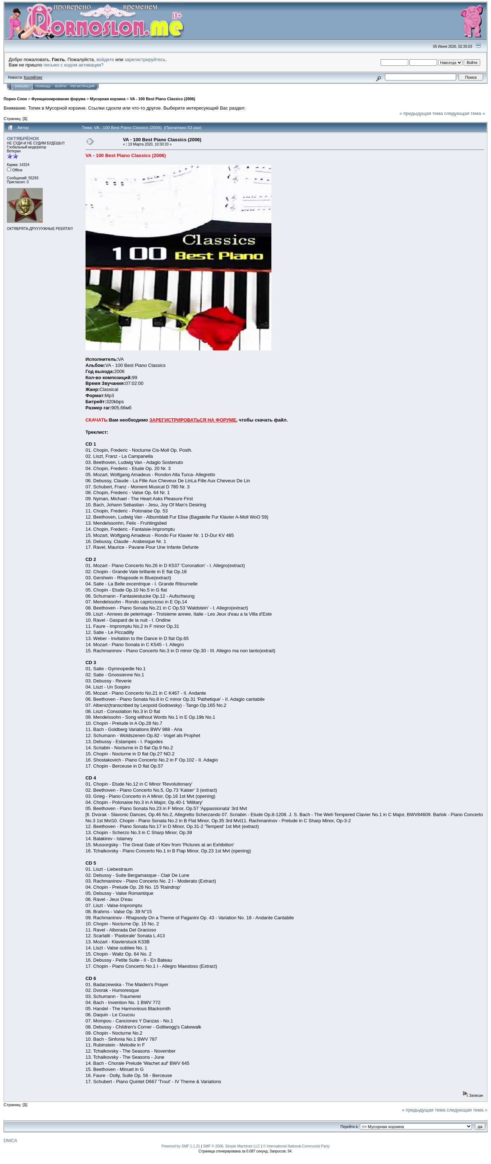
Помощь (43, 86)
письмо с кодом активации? (73, 65)
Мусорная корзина (107, 99)
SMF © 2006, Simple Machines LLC (231, 1146)
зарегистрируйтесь (145, 59)
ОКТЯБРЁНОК (23, 138)
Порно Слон (15, 99)
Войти (60, 86)
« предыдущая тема (421, 113)
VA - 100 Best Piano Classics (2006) (162, 99)
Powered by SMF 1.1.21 (180, 1146)
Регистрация (82, 86)
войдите (105, 59)
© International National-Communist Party (296, 1146)
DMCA (10, 1140)
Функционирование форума (58, 99)
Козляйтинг (33, 77)
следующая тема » (464, 113)
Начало (21, 86)
